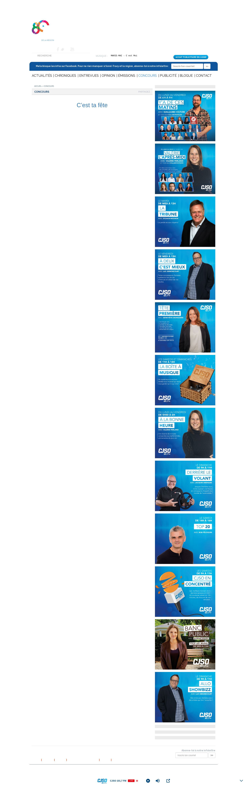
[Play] (148, 780)
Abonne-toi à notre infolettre (198, 750)
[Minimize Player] (241, 780)
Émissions (126, 76)
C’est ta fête (92, 105)
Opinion (108, 76)
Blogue (186, 76)
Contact (50, 49)
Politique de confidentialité (83, 760)
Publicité (168, 76)
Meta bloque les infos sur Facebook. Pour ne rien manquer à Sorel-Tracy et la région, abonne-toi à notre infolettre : (123, 66)
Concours (147, 76)
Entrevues (89, 76)
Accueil (37, 49)
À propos (48, 760)
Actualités (42, 76)
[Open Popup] (168, 780)
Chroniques (65, 76)
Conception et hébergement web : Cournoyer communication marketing (183, 768)
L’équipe (60, 760)
